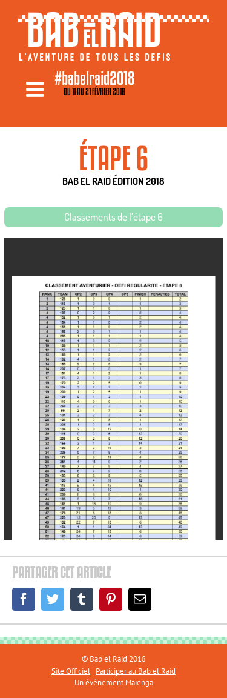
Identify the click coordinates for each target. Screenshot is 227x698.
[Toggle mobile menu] (36, 89)
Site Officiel (70, 671)
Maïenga (139, 682)
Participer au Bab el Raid (136, 671)
